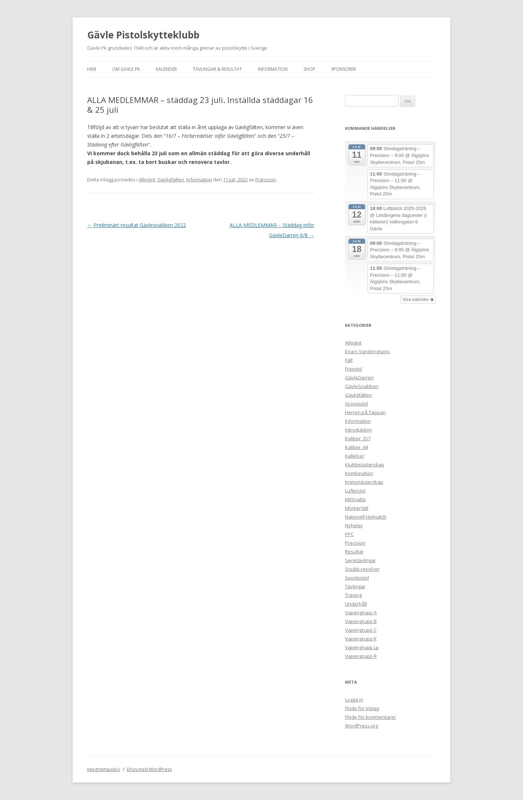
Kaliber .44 (356, 447)
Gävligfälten (170, 179)
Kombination (359, 473)
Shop (309, 69)
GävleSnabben (361, 386)
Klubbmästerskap (364, 464)
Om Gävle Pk (126, 69)
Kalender (166, 69)
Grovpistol (356, 403)
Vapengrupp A (361, 612)
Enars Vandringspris (367, 351)
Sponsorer (343, 69)
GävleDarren (359, 377)
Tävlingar (355, 586)
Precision (355, 543)
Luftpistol (355, 490)
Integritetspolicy (103, 769)
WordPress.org (361, 725)
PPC (349, 534)
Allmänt (147, 179)
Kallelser (354, 456)
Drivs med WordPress (149, 769)
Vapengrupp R (361, 656)
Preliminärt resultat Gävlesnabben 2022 (136, 225)
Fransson (265, 179)
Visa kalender (418, 299)
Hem (91, 69)
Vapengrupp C (361, 630)
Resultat (354, 551)
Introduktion (358, 429)
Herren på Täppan (365, 412)
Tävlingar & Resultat (217, 69)
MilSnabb (355, 499)
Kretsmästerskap (364, 482)
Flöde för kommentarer (370, 717)
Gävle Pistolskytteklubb (143, 34)
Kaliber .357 (357, 438)
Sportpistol (357, 577)
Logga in (354, 699)
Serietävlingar (360, 560)
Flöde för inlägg (362, 708)
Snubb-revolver (362, 569)
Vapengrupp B (361, 621)
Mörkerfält (356, 508)
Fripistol (353, 369)
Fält (349, 360)
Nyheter (354, 525)
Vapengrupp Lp (362, 647)
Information (273, 69)
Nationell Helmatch (365, 517)
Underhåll (356, 604)
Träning (353, 595)
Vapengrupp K (361, 638)
